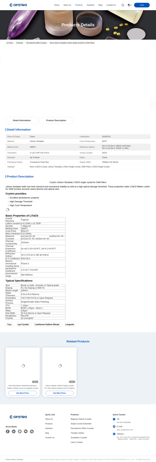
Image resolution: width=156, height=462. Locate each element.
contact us (111, 5)
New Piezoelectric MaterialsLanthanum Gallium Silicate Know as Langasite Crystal (22, 387)
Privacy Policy (11, 459)
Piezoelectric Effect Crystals (36, 43)
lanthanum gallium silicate (47, 324)
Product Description (56, 120)
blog (100, 5)
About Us (49, 419)
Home (56, 5)
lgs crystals (23, 324)
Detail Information (22, 120)
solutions (90, 5)
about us (67, 5)
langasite (69, 324)
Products (19, 43)
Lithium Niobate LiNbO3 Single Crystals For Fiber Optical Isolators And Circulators (59, 387)
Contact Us (49, 438)
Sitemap (20, 459)
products (79, 5)
